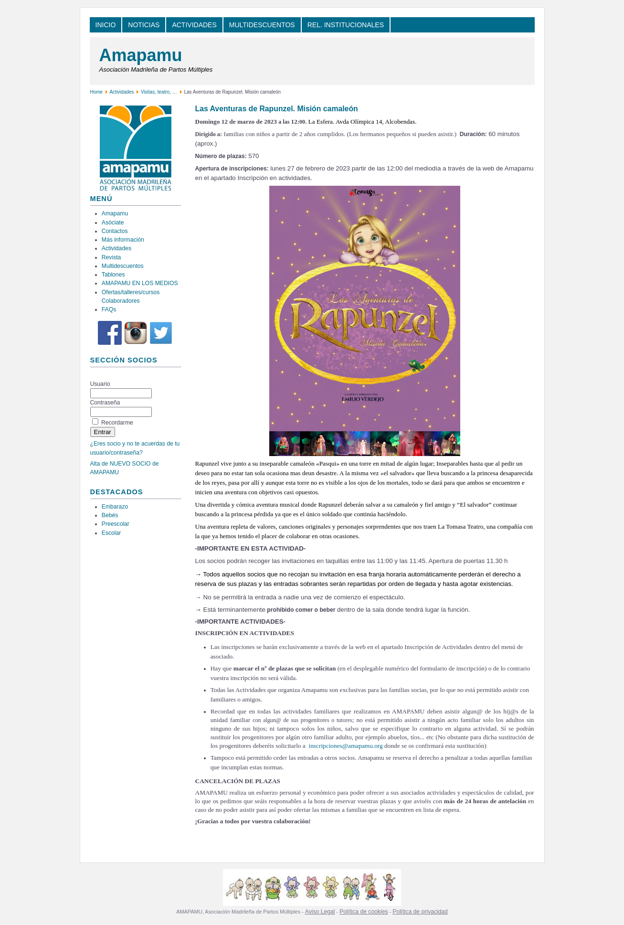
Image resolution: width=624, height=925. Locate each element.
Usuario (100, 384)
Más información (123, 239)
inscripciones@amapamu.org (345, 745)
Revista (111, 257)
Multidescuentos (123, 266)
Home (96, 92)
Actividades (121, 92)
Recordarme (117, 422)
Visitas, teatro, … (160, 92)
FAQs (109, 309)
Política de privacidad (420, 911)
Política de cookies (363, 911)
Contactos (115, 231)
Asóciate (113, 222)
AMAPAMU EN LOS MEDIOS (140, 283)
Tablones (113, 274)
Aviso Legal (320, 911)
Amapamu (140, 55)
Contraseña (105, 402)
